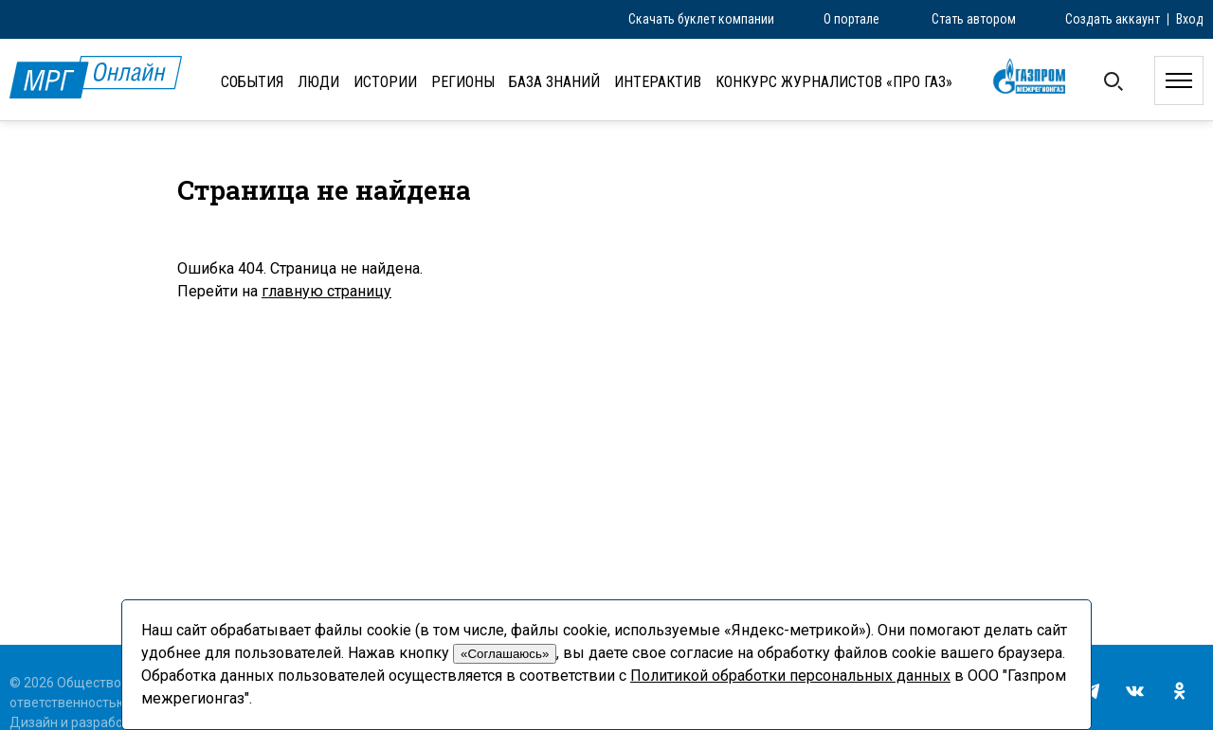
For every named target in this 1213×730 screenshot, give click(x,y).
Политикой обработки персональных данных (790, 676)
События (252, 82)
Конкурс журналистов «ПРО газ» (833, 82)
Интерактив (657, 82)
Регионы (463, 82)
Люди (318, 82)
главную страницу (326, 291)
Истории (385, 82)
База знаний (554, 82)
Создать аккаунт (1112, 19)
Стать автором (974, 19)
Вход (1190, 19)
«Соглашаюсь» (505, 654)
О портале (851, 19)
